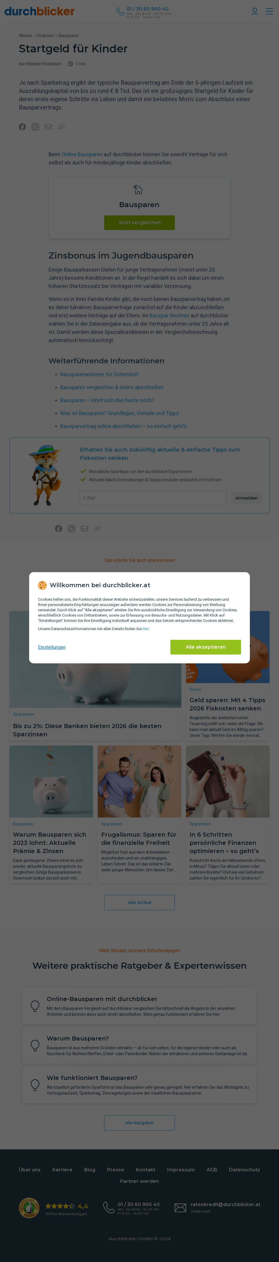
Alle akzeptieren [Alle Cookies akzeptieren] (206, 647)
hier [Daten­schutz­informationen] (145, 629)
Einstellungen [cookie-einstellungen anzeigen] (52, 647)
